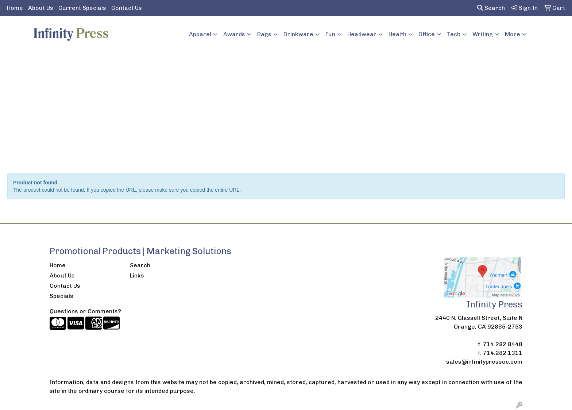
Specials (61, 295)
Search (491, 7)
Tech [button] (453, 34)
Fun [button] (330, 34)
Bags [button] (264, 34)
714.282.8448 (502, 344)
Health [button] (397, 34)
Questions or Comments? (85, 311)
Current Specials (82, 7)
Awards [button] (234, 34)
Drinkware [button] (298, 34)
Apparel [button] (200, 34)
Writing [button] (482, 34)
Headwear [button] (361, 34)
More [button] (512, 34)
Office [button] (426, 34)
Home (15, 7)
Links (137, 275)
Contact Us (126, 7)
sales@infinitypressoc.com (484, 361)
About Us (40, 7)
